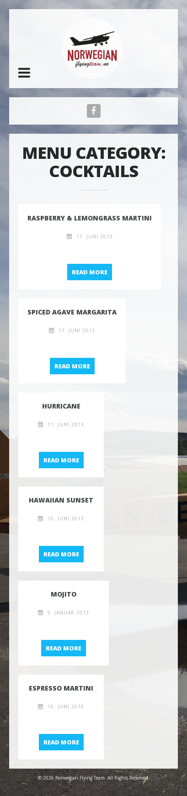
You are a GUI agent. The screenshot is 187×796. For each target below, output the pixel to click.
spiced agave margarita (72, 312)
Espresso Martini (61, 688)
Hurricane (61, 406)
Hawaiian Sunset (61, 500)
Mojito (63, 594)
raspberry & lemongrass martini (89, 218)
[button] (24, 72)
